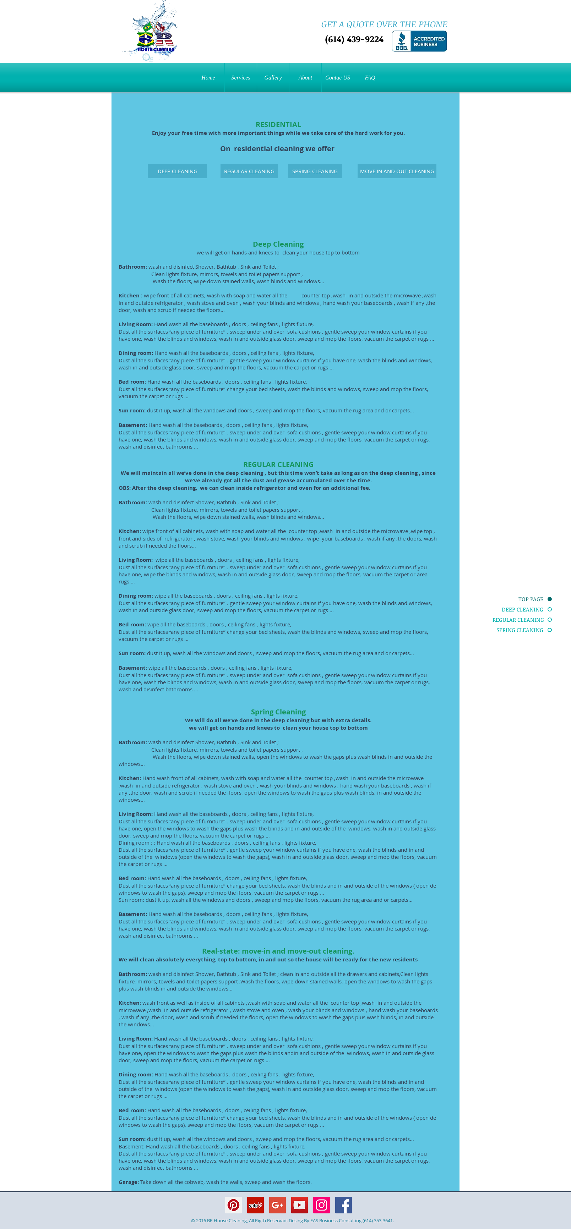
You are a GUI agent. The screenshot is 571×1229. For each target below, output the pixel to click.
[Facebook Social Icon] (343, 1205)
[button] (241, 77)
